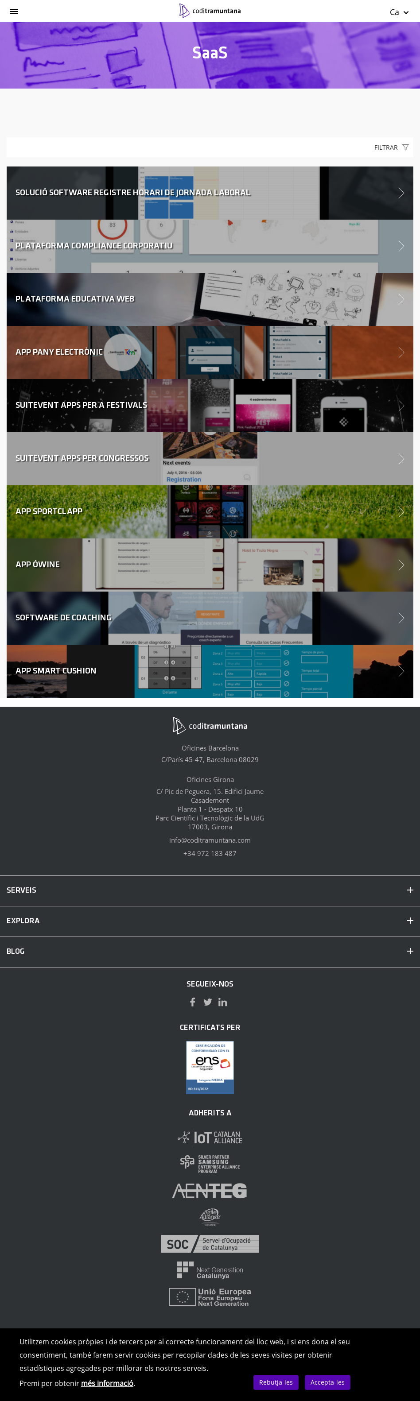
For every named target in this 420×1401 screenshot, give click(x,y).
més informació (107, 1383)
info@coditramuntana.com (210, 840)
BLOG (210, 952)
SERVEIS (210, 890)
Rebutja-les (276, 1382)
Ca (400, 12)
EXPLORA (210, 921)
